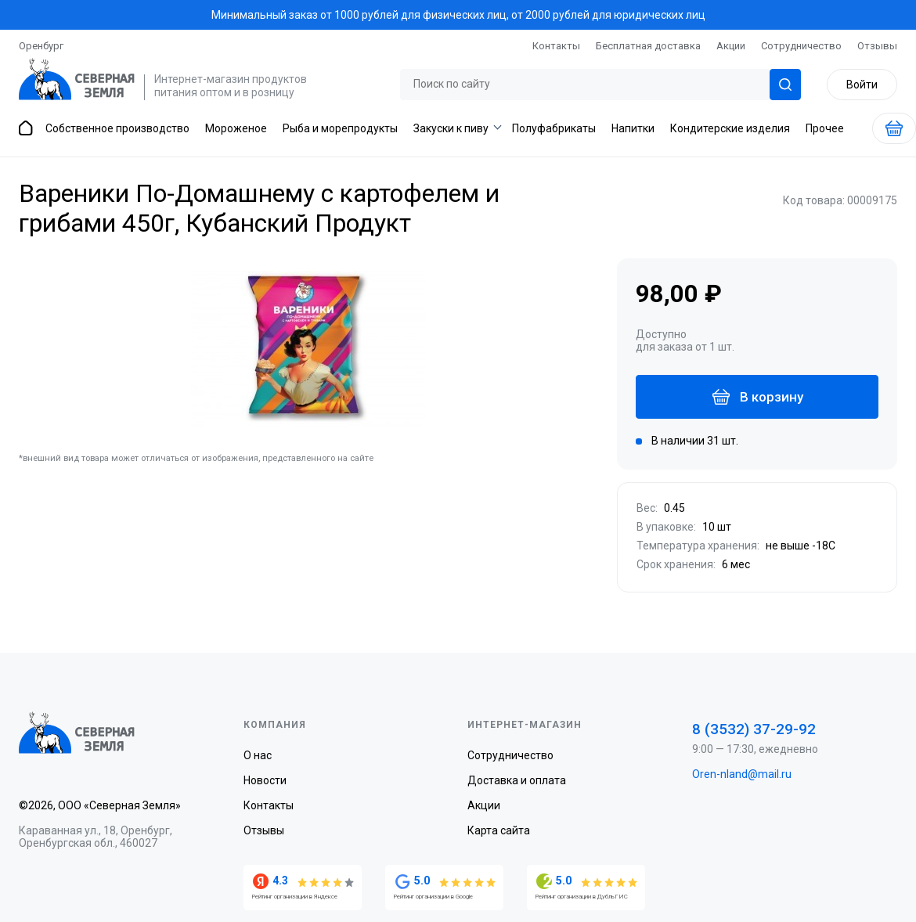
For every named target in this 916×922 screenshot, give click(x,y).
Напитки (633, 128)
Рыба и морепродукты (340, 128)
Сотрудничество (801, 46)
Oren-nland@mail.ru (742, 774)
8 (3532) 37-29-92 (754, 729)
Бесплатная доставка (648, 46)
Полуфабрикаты (554, 128)
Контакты (556, 46)
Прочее (825, 128)
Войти (862, 84)
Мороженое (236, 128)
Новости (265, 780)
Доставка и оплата (516, 780)
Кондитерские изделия (730, 128)
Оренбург (41, 46)
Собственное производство (117, 128)
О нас (257, 755)
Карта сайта (498, 830)
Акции (730, 46)
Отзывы (877, 46)
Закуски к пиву (451, 128)
